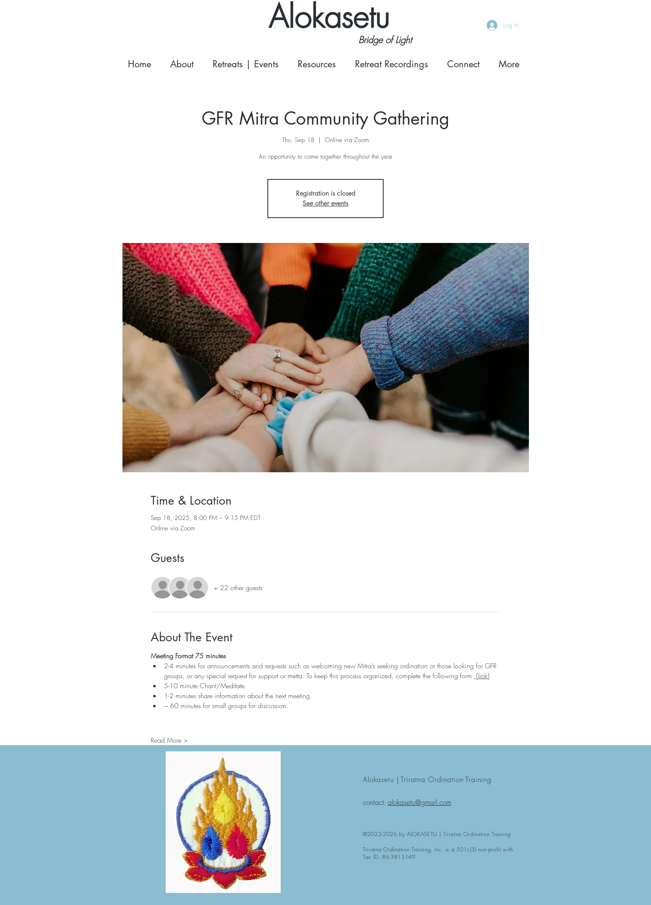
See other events (325, 203)
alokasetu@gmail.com (419, 802)
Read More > (169, 740)
